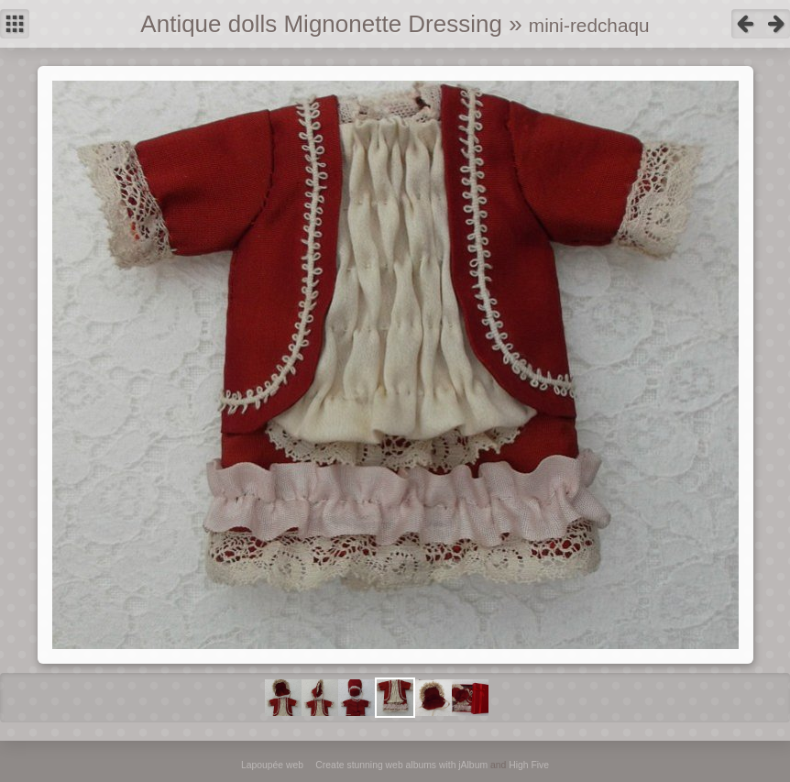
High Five (529, 765)
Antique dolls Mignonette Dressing (321, 24)
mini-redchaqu (589, 25)
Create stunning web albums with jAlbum (401, 765)
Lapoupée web (272, 765)
